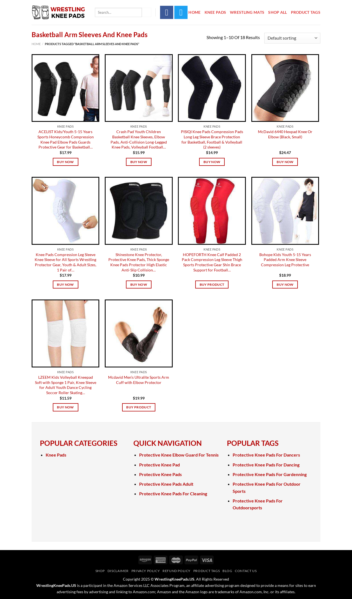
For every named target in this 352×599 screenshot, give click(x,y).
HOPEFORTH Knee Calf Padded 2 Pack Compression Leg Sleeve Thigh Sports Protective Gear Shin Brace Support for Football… (212, 262)
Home (194, 12)
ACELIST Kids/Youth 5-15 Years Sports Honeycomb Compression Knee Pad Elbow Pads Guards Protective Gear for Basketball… (65, 139)
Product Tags (305, 12)
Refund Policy (177, 571)
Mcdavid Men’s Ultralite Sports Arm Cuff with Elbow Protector (138, 380)
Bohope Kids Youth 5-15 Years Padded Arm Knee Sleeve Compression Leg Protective (285, 259)
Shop (100, 571)
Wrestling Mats (247, 12)
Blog (227, 571)
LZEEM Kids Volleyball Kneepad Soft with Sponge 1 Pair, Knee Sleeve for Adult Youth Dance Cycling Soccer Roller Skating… (65, 385)
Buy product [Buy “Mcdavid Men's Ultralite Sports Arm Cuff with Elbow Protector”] (138, 407)
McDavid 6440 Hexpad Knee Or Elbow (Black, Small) (285, 134)
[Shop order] (292, 38)
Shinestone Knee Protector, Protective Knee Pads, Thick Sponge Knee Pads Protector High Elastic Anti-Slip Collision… (138, 262)
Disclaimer (118, 571)
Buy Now (65, 162)
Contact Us (246, 571)
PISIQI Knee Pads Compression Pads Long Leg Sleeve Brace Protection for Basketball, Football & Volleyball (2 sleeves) (212, 139)
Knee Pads (215, 12)
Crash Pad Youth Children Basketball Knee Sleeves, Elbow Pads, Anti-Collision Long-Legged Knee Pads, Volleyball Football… (139, 139)
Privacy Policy (145, 571)
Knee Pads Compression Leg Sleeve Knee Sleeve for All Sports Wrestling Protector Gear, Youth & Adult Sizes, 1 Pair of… (65, 262)
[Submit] (146, 12)
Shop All (277, 12)
